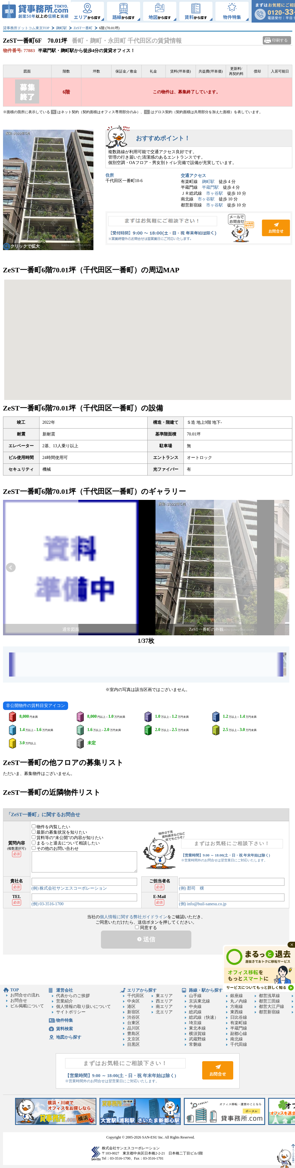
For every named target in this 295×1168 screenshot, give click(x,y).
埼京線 (195, 1023)
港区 (131, 1006)
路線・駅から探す (206, 990)
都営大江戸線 (271, 1006)
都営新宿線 (269, 1012)
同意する (146, 927)
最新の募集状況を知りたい (59, 832)
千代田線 (238, 1044)
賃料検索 (64, 1029)
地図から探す (68, 1037)
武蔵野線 (197, 1039)
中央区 (133, 1001)
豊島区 (133, 1033)
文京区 (133, 1039)
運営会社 (64, 990)
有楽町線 (238, 1023)
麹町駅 (61, 28)
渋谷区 (133, 1017)
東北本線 (197, 1028)
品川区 (133, 1028)
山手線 (195, 995)
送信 (146, 939)
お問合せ (198, 228)
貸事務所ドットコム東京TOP (26, 28)
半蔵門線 (238, 1028)
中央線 (195, 1006)
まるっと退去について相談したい (66, 843)
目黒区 (133, 1044)
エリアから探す (142, 990)
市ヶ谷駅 (214, 193)
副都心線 (238, 1033)
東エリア (164, 995)
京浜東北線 (199, 1001)
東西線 (236, 1012)
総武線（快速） (203, 1017)
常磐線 (195, 1044)
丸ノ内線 (238, 1001)
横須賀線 (197, 1033)
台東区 (133, 1023)
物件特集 (64, 1020)
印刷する (280, 40)
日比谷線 (238, 1017)
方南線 (236, 1006)
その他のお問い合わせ (55, 848)
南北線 (236, 1039)
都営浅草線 (269, 995)
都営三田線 (269, 1001)
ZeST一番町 (83, 28)
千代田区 (135, 995)
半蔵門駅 (210, 187)
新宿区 (133, 1012)
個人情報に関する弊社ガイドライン (133, 917)
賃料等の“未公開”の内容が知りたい (68, 837)
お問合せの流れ (25, 995)
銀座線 (236, 995)
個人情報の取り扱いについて (83, 1006)
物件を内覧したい (51, 827)
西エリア (164, 1001)
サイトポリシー (71, 1012)
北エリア (164, 1012)
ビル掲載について (27, 1006)
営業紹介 (64, 1001)
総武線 (195, 1012)
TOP (14, 990)
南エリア (164, 1006)
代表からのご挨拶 (73, 995)
